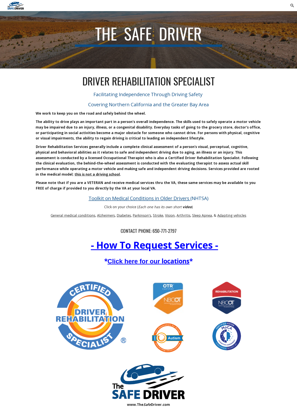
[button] (292, 5)
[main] (148, 39)
